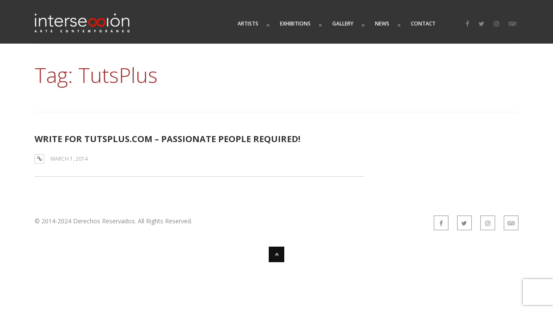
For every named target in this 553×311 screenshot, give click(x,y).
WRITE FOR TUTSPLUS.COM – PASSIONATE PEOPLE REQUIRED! (167, 139)
